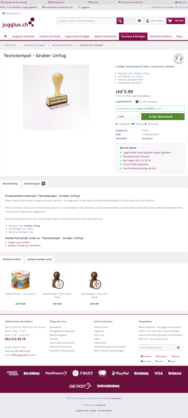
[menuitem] (91, 22)
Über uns (99, 335)
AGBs (97, 338)
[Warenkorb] (175, 21)
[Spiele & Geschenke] (105, 36)
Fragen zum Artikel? (17, 242)
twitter (176, 356)
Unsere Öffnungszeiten (136, 164)
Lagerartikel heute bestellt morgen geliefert (147, 152)
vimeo (160, 361)
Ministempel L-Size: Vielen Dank (57, 295)
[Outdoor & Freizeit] (50, 36)
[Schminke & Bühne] (160, 36)
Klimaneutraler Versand (132, 2)
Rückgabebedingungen (62, 331)
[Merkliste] (139, 21)
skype (171, 361)
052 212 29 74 (15, 339)
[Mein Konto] (154, 21)
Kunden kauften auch (40, 259)
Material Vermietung (61, 346)
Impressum (100, 342)
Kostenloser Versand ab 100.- (59, 7)
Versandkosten (115, 398)
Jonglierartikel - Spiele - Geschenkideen (94, 410)
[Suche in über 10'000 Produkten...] (91, 21)
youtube (146, 361)
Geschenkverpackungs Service (139, 168)
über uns (182, 2)
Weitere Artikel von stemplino (23, 245)
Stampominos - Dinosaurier (20, 293)
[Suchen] (120, 21)
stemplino (147, 138)
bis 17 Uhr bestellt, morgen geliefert (20, 7)
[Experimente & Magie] (77, 36)
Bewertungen (35, 183)
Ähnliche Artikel (12, 259)
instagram (161, 356)
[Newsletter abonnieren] (178, 347)
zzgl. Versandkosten (141, 95)
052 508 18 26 (22, 351)
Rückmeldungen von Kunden (110, 346)
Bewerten (151, 123)
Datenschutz (101, 327)
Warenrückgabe (58, 335)
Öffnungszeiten (57, 2)
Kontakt (94, 2)
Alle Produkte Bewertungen (109, 350)
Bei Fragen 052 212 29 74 (137, 160)
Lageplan (85, 7)
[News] (179, 36)
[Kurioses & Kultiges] (133, 36)
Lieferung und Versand (62, 342)
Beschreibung (10, 183)
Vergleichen (124, 123)
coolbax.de (100, 405)
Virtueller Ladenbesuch (62, 350)
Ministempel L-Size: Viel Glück (94, 295)
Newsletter (56, 327)
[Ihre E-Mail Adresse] (156, 347)
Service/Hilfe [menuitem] (11, 13)
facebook (146, 356)
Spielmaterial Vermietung (15, 2)
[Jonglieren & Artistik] (23, 36)
